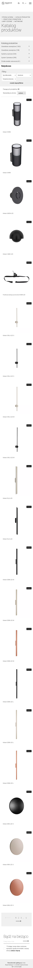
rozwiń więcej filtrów (16, 83)
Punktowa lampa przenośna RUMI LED (14, 295)
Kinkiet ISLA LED (7, 498)
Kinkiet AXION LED (8, 213)
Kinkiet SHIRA (7, 132)
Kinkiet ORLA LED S (8, 335)
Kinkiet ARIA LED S (8, 824)
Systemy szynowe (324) (8, 54)
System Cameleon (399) (8, 57)
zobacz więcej (15, 950)
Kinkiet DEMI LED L (8, 702)
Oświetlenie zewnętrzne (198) (10, 50)
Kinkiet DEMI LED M (8, 579)
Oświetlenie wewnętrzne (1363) (11, 46)
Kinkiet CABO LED (8, 254)
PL (24, 3)
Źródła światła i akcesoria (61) (10, 61)
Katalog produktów (9, 43)
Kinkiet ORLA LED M (8, 417)
